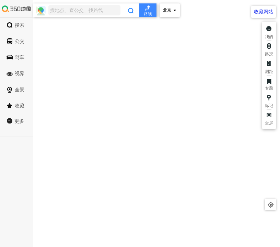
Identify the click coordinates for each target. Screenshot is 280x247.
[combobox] (94, 10)
